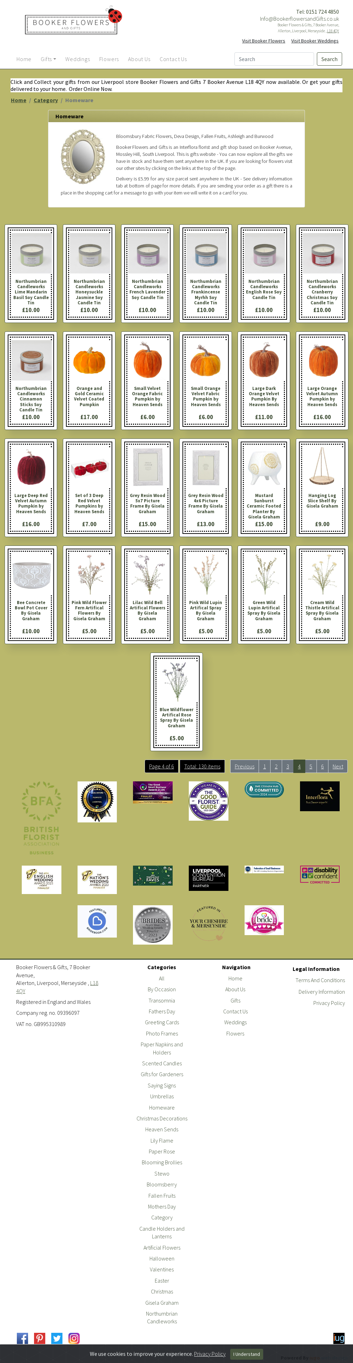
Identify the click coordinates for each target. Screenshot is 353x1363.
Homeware (162, 1107)
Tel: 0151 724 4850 (317, 11)
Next (338, 766)
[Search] (274, 59)
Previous (244, 766)
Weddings (235, 1022)
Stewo (161, 1173)
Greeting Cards (162, 1022)
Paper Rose (162, 1151)
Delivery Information (322, 991)
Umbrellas (162, 1096)
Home (18, 100)
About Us (235, 989)
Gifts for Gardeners (162, 1074)
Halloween (161, 1258)
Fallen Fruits (161, 1195)
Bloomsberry (162, 1184)
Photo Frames (162, 1033)
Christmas (162, 1291)
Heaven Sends (161, 1129)
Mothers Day (162, 1206)
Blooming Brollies (162, 1162)
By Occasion (162, 989)
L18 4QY (333, 30)
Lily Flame (162, 1140)
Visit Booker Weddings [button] (315, 41)
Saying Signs (162, 1085)
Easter (162, 1280)
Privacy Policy (329, 1002)
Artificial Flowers (162, 1247)
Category (46, 100)
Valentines (162, 1269)
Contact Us (235, 1011)
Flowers (235, 1033)
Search (329, 58)
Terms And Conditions (320, 980)
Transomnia (161, 1000)
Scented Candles (162, 1063)
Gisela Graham (162, 1302)
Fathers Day (162, 1011)
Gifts (235, 1000)
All (162, 978)
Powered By (314, 1358)
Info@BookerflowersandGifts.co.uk (299, 18)
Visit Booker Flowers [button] (263, 41)
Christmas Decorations (161, 1118)
